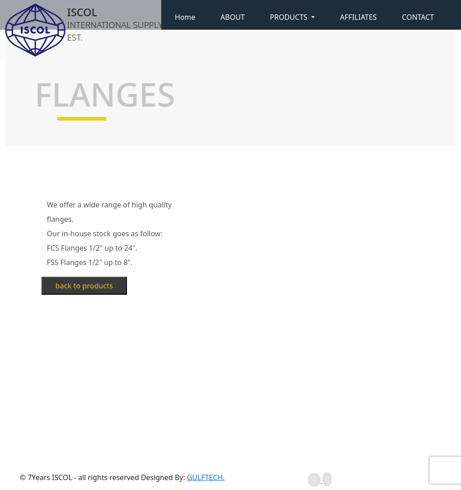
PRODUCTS (289, 17)
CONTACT (418, 17)
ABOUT (233, 17)
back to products (84, 286)
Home (185, 17)
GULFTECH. (206, 477)
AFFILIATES (358, 17)
